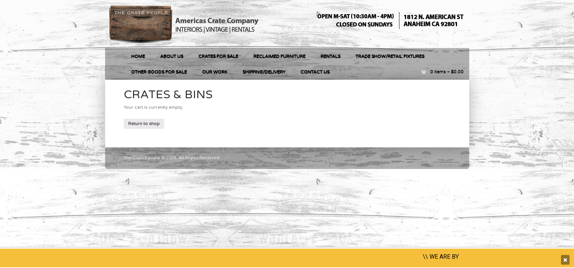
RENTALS (330, 56)
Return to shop (144, 123)
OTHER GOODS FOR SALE (159, 71)
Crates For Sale (218, 56)
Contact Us (315, 71)
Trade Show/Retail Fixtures (390, 56)
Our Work (214, 71)
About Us (171, 56)
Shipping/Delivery (264, 71)
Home (138, 56)
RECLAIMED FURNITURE (279, 56)
